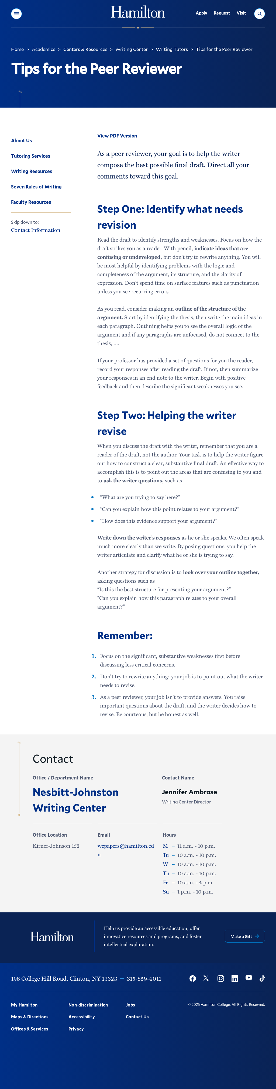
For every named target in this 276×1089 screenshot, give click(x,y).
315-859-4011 (144, 978)
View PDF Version (117, 135)
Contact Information (35, 230)
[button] (16, 13)
